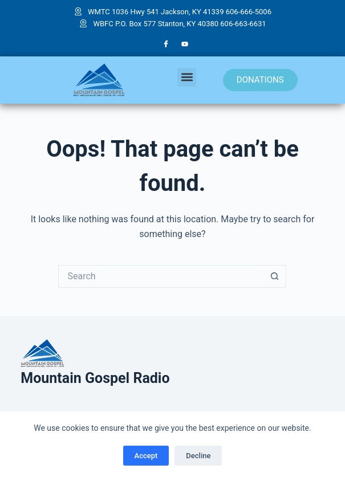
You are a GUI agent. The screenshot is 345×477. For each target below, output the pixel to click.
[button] (186, 77)
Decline (198, 455)
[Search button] (274, 276)
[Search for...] (160, 276)
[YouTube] (184, 44)
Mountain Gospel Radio (95, 378)
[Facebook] (165, 44)
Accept (146, 455)
